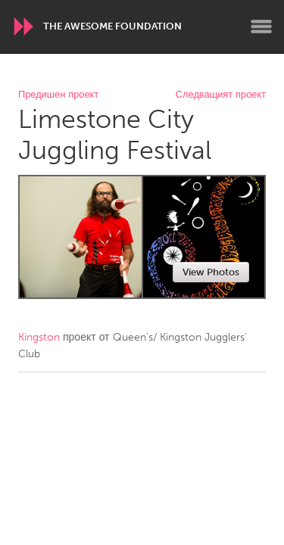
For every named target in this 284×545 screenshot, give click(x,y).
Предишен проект (58, 95)
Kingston (39, 337)
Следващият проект (221, 95)
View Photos (211, 272)
